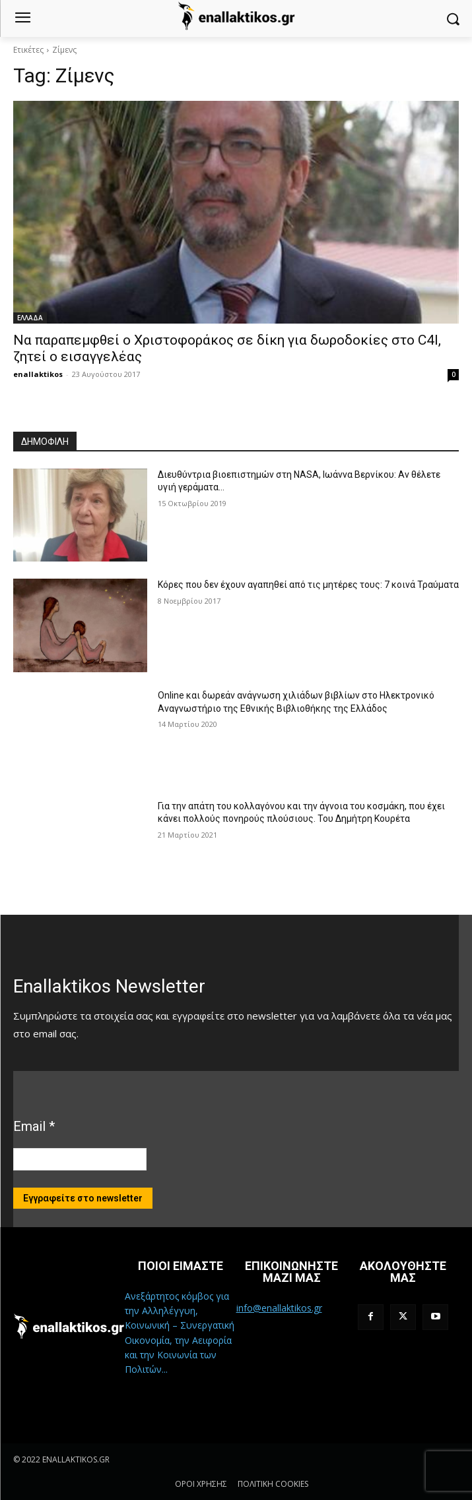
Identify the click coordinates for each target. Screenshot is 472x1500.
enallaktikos (38, 374)
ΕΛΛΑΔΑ (30, 317)
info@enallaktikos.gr (279, 1308)
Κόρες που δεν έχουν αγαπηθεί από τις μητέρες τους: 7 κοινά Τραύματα (308, 584)
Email (34, 1126)
